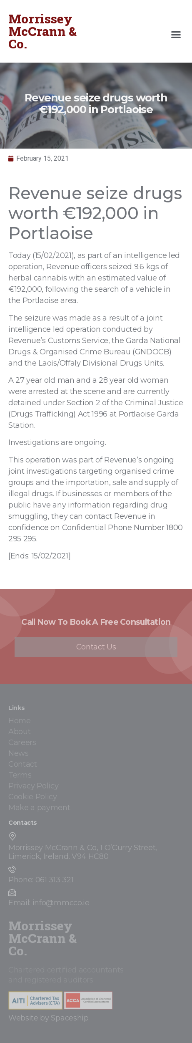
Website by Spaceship (48, 1018)
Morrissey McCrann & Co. (42, 31)
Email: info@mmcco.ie (49, 902)
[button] (176, 35)
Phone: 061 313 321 (40, 879)
